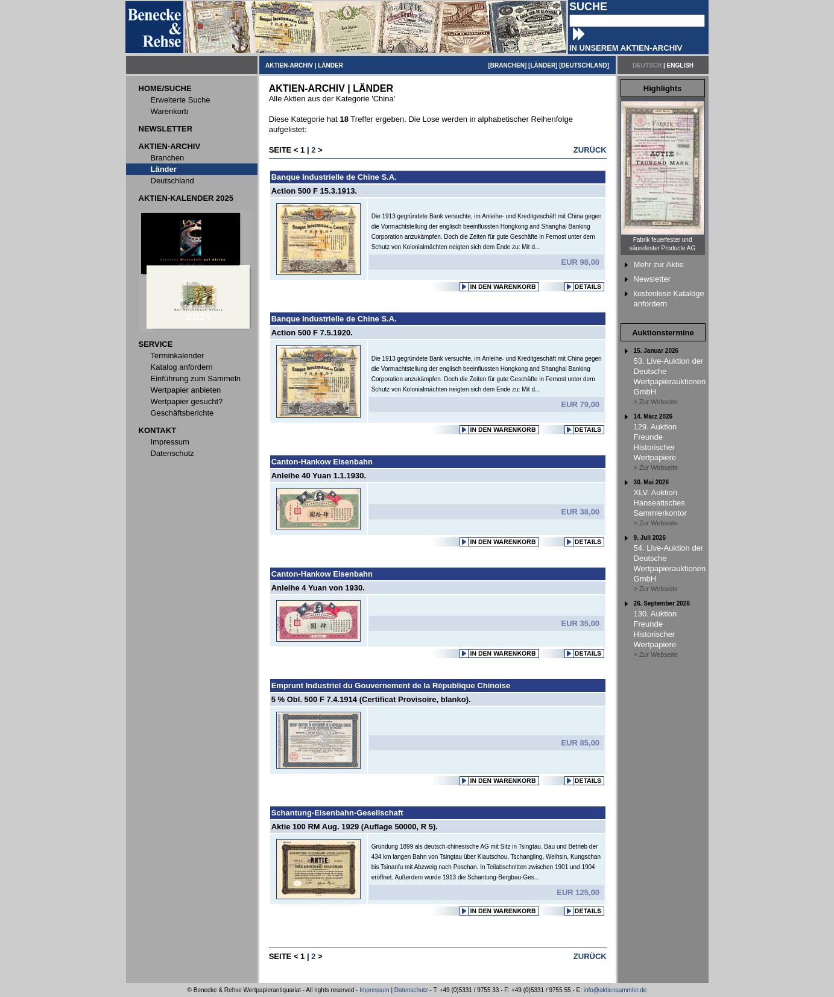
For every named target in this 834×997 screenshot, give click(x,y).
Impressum (374, 990)
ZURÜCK (590, 149)
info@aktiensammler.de (615, 990)
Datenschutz (411, 990)
